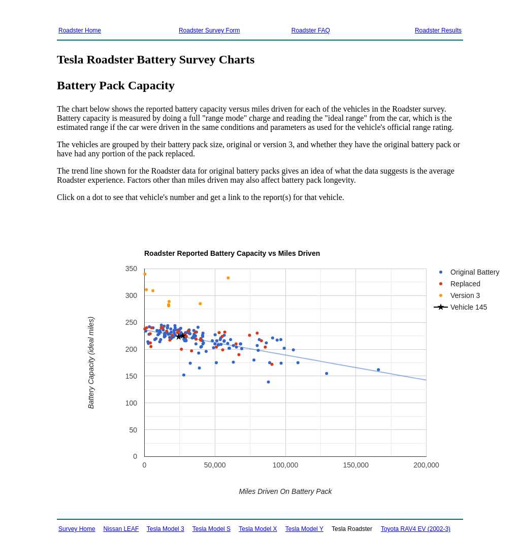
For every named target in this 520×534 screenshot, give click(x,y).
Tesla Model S (211, 528)
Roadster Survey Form (209, 30)
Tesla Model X (258, 528)
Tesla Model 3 (165, 528)
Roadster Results (438, 30)
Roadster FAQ (310, 30)
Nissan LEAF (121, 528)
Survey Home (76, 528)
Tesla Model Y (304, 528)
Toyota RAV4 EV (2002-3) (415, 528)
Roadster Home (79, 30)
